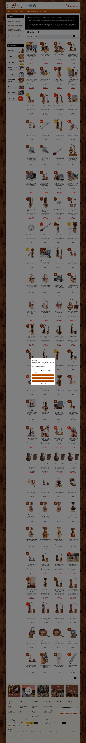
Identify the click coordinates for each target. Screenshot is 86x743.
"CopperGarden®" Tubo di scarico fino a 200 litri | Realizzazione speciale (45, 641)
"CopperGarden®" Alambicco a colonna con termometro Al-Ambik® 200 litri (59, 590)
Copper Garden (22, 703)
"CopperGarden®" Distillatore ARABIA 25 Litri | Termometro (73, 439)
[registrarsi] (14, 1)
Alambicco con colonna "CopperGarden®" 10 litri (31, 388)
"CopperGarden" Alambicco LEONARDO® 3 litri (31, 337)
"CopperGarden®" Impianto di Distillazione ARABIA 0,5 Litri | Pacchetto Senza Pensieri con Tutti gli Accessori (73, 106)
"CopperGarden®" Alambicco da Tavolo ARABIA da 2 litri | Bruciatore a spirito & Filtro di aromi (73, 55)
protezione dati (34, 706)
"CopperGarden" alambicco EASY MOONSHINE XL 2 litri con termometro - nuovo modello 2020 (31, 210)
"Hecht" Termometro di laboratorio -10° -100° (73, 666)
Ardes (21, 711)
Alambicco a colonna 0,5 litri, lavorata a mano (73, 210)
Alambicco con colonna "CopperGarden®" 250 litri (73, 590)
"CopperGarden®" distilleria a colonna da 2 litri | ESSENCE (45, 106)
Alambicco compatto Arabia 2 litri (59, 55)
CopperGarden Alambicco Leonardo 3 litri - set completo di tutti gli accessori (31, 55)
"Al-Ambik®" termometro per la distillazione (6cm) (31, 235)
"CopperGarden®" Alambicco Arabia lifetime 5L (73, 565)
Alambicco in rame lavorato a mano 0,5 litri (45, 312)
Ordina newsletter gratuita (68, 713)
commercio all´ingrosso (47, 712)
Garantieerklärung (35, 713)
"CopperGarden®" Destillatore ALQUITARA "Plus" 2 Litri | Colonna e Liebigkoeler (59, 235)
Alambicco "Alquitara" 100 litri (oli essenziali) (59, 540)
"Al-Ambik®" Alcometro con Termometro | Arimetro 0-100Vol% (73, 133)
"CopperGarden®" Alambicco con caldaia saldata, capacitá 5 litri (31, 286)
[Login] (8, 1)
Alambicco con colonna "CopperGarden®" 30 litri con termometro (73, 388)
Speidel (21, 708)
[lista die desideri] (78, 1)
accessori (9, 707)
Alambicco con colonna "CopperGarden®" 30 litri (45, 413)
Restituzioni (34, 712)
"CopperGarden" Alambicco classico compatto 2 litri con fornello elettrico (45, 184)
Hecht (21, 715)
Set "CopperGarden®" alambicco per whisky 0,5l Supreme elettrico (59, 413)
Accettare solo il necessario (43, 377)
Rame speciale (43, 11)
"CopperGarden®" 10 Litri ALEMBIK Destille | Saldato (45, 286)
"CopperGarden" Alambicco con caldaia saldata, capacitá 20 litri (31, 312)
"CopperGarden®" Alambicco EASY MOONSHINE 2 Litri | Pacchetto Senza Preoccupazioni (59, 184)
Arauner (21, 710)
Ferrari (21, 713)
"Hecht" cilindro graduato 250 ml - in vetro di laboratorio (59, 666)
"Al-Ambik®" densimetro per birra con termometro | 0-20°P (45, 235)
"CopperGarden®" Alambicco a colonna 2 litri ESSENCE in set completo (31, 80)
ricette (45, 707)
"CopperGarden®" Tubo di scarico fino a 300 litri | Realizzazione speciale (59, 641)
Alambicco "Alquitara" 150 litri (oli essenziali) (73, 540)
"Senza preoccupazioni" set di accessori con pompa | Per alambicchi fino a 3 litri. (31, 158)
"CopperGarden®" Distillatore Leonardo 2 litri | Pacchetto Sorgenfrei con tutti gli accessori (45, 261)
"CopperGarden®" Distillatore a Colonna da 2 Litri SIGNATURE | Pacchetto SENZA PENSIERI (73, 80)
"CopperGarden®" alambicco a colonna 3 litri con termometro (45, 337)
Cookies (33, 707)
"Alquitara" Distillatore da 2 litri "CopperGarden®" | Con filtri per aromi (59, 80)
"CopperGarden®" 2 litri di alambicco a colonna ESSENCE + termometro (31, 106)
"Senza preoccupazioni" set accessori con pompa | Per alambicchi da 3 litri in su (45, 158)
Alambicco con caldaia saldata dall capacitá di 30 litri (59, 312)
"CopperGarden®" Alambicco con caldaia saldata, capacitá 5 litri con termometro (73, 261)
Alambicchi (9, 11)
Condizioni (33, 711)
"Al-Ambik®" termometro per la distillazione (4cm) (59, 210)
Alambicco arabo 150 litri (31, 463)
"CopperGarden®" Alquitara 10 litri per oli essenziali (59, 515)
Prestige (21, 707)
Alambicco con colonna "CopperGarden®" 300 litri (31, 615)
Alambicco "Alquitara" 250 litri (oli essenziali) (45, 590)
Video (45, 708)
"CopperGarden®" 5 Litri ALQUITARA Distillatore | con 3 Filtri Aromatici (45, 515)
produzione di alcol (11, 710)
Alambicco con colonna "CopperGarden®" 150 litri (59, 565)
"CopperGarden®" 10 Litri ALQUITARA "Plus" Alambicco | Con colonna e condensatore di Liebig (59, 362)
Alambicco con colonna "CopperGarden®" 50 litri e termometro (73, 413)
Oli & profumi (10, 711)
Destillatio (70, 701)
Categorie (10, 701)
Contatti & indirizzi (35, 716)
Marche (21, 701)
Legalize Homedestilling (48, 710)
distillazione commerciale (48, 711)
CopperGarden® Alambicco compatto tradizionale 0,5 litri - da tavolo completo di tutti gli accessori (73, 641)
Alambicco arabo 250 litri (59, 463)
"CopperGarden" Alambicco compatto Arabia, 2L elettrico (45, 55)
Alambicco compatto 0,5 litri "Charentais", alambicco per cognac (59, 489)
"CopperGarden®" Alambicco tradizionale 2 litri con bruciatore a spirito (73, 158)
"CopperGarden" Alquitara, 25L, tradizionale (73, 515)
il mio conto (58, 701)
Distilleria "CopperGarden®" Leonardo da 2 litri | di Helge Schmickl (73, 235)
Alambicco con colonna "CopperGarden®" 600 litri (73, 615)
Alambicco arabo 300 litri (73, 463)
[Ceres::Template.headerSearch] (61, 5)
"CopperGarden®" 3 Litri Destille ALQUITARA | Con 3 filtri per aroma (31, 515)
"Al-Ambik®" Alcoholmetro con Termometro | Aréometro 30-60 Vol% (59, 158)
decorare (9, 706)
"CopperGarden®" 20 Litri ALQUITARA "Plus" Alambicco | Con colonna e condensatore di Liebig (59, 388)
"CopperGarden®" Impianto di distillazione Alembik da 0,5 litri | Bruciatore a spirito (45, 489)
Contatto (33, 703)
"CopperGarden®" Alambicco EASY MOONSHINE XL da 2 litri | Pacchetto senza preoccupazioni (31, 184)
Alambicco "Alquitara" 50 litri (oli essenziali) (45, 540)
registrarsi (57, 703)
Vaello (21, 712)
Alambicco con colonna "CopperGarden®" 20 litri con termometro (45, 388)
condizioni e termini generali (36, 715)
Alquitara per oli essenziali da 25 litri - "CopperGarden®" (31, 540)
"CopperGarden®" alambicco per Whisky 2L (31, 439)
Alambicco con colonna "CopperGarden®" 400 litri (45, 615)
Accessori (21, 11)
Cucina (15, 11)
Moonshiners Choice (23, 706)
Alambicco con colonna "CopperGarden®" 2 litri (59, 261)
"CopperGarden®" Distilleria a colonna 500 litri (59, 615)
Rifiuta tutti (43, 380)
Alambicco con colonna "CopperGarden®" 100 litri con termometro (45, 439)
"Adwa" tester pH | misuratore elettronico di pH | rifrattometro (45, 666)
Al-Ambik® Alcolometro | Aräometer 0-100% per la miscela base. (45, 133)
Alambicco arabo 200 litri (45, 463)
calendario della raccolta (48, 706)
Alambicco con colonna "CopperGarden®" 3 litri (59, 337)
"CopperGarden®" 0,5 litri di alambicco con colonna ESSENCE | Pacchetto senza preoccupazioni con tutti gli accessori (59, 286)
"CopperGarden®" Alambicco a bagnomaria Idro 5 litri (31, 641)
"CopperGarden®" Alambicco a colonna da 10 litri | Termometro (73, 362)
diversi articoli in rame (11, 712)
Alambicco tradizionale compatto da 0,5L (31, 565)
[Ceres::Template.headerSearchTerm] (51, 5)
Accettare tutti (43, 375)
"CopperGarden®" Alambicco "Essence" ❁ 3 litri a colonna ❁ (59, 106)
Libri (8, 708)
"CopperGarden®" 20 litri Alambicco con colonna (73, 337)
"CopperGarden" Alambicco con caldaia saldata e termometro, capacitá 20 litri (73, 286)
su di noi (69, 703)
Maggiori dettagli (43, 383)
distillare (9, 703)
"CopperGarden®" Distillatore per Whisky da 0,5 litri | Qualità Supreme (31, 413)
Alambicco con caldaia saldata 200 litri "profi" (73, 312)
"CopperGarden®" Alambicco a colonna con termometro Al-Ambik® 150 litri (31, 590)
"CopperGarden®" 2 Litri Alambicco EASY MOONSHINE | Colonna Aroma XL (45, 210)
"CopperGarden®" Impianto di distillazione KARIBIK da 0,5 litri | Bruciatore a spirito (73, 489)
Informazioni (47, 701)
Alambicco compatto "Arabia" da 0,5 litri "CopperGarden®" (31, 133)
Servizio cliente (35, 701)
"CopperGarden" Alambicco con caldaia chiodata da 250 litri (31, 489)
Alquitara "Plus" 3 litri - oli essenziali (31, 261)
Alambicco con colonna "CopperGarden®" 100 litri (45, 565)
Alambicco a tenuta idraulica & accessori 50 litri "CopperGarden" (59, 439)
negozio (45, 703)
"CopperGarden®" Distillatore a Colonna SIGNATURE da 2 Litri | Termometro (59, 133)
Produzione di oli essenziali (32, 11)
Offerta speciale (10, 713)
